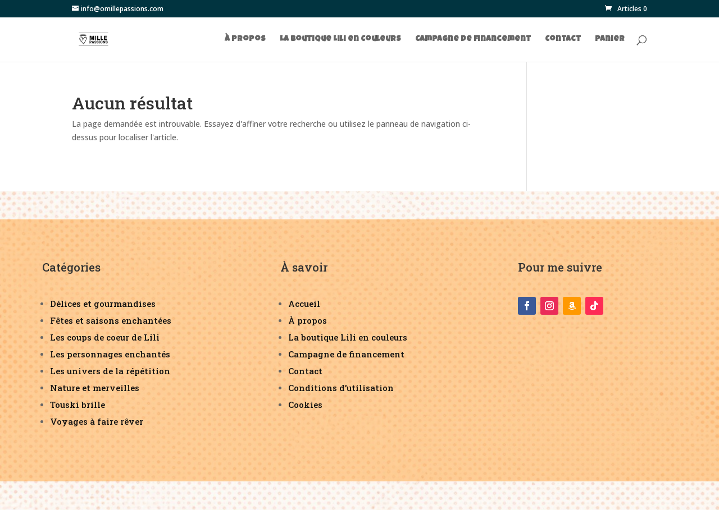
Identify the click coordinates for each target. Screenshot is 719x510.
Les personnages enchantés (110, 354)
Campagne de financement (473, 39)
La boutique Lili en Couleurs (340, 39)
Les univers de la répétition (110, 370)
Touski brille (77, 404)
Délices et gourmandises (103, 303)
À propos (245, 39)
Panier (610, 39)
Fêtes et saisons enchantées (110, 320)
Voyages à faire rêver (96, 421)
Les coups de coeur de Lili (105, 337)
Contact (563, 39)
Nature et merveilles (94, 387)
